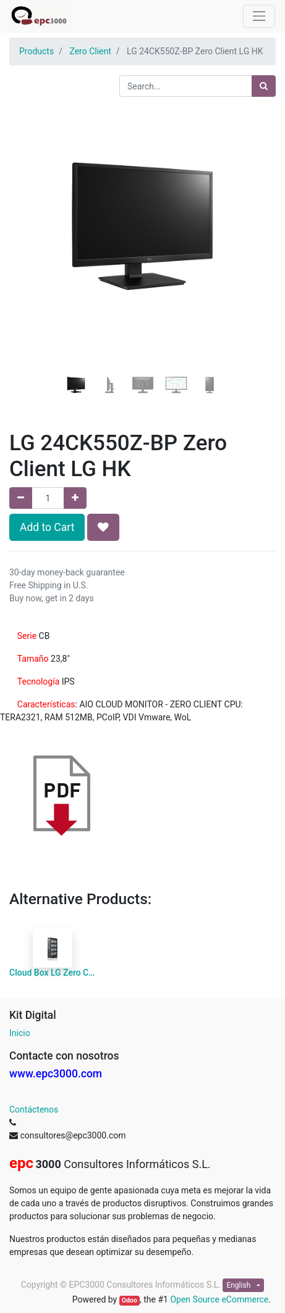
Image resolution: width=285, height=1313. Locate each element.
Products (36, 51)
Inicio (19, 1033)
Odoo (129, 1300)
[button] (29, 220)
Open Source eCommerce (219, 1299)
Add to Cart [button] (47, 527)
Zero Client (90, 51)
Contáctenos (33, 1109)
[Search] (264, 86)
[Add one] (75, 498)
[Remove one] (20, 498)
